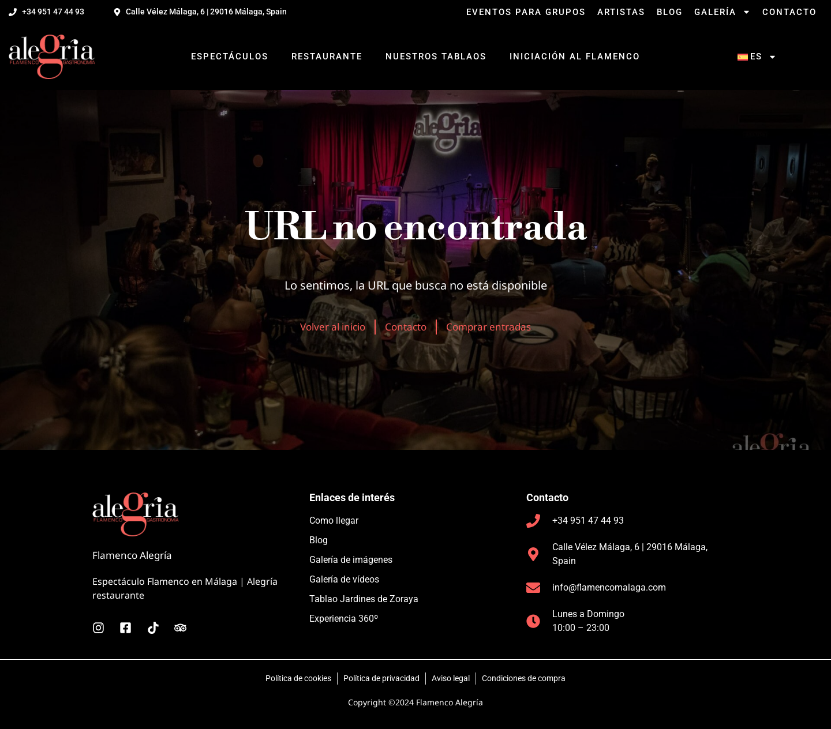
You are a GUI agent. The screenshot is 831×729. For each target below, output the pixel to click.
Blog (670, 12)
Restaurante (326, 56)
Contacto (789, 12)
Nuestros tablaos (435, 56)
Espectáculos (229, 56)
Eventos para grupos (526, 12)
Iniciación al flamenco (575, 56)
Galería (722, 12)
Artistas (621, 12)
